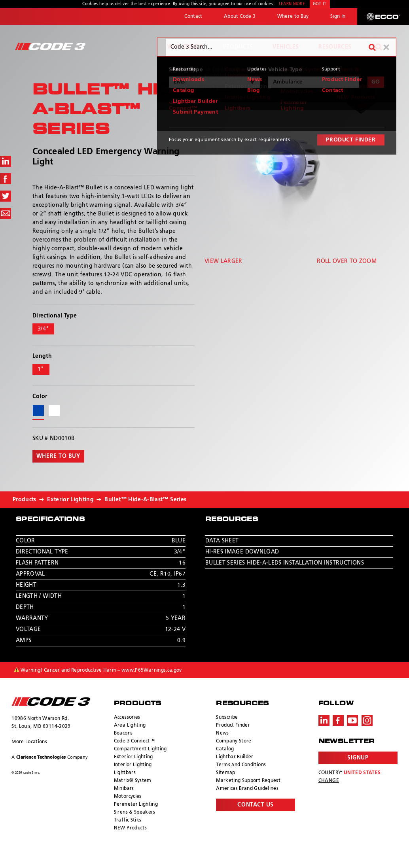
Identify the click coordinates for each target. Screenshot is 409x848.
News (222, 733)
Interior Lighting (133, 765)
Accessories (127, 717)
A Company (49, 757)
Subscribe (227, 717)
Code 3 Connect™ (134, 741)
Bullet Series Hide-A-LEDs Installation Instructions (284, 563)
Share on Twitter (5, 196)
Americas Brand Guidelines (247, 788)
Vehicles (286, 47)
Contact (193, 16)
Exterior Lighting (70, 499)
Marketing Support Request (248, 780)
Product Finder (233, 725)
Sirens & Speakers (134, 812)
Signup (357, 758)
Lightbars (125, 773)
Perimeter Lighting (136, 804)
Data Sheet (222, 541)
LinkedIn (323, 720)
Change (328, 780)
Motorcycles (128, 796)
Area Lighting (130, 725)
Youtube (352, 720)
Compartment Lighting (140, 749)
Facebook (338, 720)
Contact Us (255, 805)
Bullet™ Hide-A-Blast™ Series (145, 499)
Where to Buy (293, 16)
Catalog (225, 749)
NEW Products (130, 828)
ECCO (383, 16)
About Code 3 (240, 16)
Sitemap (225, 773)
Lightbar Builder (235, 757)
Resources (334, 47)
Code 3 (50, 46)
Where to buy (58, 456)
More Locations (29, 742)
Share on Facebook (5, 178)
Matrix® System (132, 780)
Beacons (123, 733)
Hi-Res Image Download (242, 552)
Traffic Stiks (128, 820)
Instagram (367, 720)
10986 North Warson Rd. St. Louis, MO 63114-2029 (40, 722)
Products (238, 47)
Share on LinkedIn (5, 161)
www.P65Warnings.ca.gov (151, 670)
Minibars (124, 788)
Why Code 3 (185, 47)
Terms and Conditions (241, 765)
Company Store (234, 741)
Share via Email (5, 213)
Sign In (337, 16)
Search (378, 47)
